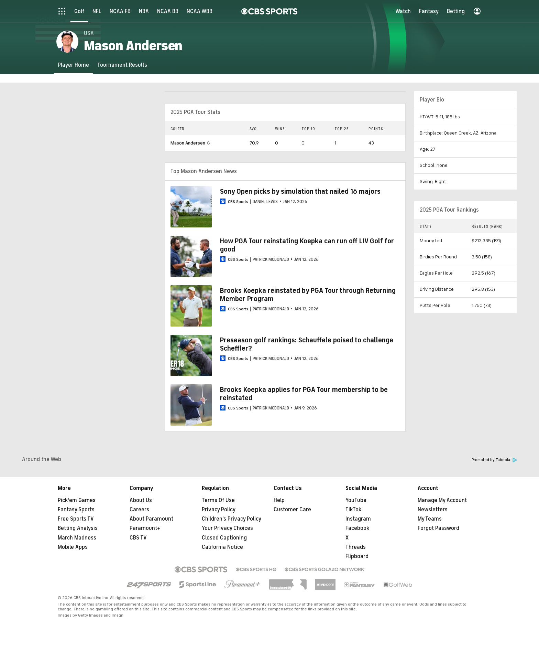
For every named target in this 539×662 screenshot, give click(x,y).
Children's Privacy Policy (231, 518)
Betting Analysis (78, 528)
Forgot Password (438, 528)
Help (279, 500)
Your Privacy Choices (227, 528)
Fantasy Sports (76, 509)
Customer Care (292, 509)
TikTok (353, 509)
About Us (141, 500)
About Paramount (151, 518)
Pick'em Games (77, 500)
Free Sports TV (76, 518)
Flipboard (356, 556)
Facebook (357, 528)
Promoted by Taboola (494, 460)
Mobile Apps (73, 547)
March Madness (77, 537)
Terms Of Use (218, 500)
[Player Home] (73, 64)
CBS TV (138, 537)
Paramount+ (145, 528)
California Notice (222, 547)
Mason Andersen (187, 143)
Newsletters (433, 509)
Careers (139, 509)
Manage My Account (442, 500)
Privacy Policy (218, 509)
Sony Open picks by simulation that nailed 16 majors (300, 191)
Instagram (358, 518)
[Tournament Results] (122, 64)
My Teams (430, 518)
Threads (355, 547)
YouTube (355, 500)
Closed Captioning (224, 537)
